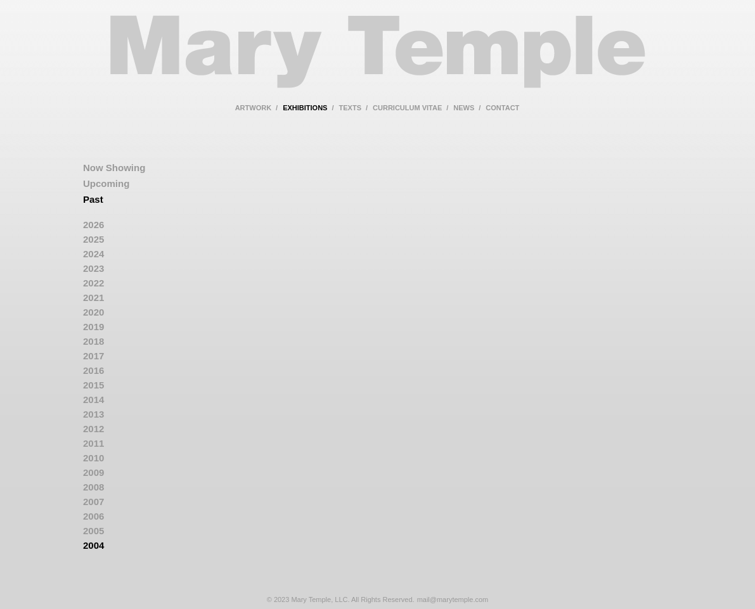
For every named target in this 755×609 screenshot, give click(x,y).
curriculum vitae (407, 108)
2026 (93, 224)
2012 (93, 428)
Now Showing (114, 167)
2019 (93, 326)
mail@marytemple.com (453, 599)
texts (350, 108)
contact (502, 108)
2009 (93, 472)
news (463, 108)
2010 (93, 457)
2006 (93, 516)
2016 (93, 370)
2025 (93, 239)
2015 (93, 385)
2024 (93, 253)
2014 (93, 399)
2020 (93, 312)
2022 (93, 283)
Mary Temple (377, 59)
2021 (93, 297)
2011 (93, 443)
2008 (93, 487)
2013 (93, 414)
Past (93, 199)
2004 (93, 545)
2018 (93, 341)
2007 (93, 501)
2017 (93, 355)
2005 (93, 530)
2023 (93, 268)
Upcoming (106, 183)
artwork (253, 108)
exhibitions (305, 108)
